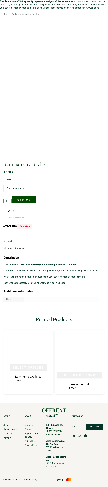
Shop (6, 425)
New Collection (10, 429)
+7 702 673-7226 (54, 431)
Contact (7, 438)
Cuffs (14, 14)
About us (7, 433)
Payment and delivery (31, 435)
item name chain (80, 384)
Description (8, 241)
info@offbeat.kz (54, 434)
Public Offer (30, 441)
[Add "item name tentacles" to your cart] (24, 199)
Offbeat (8, 479)
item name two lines (28, 376)
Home (6, 14)
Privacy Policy (31, 445)
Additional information (13, 248)
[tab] (54, 241)
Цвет (8, 179)
